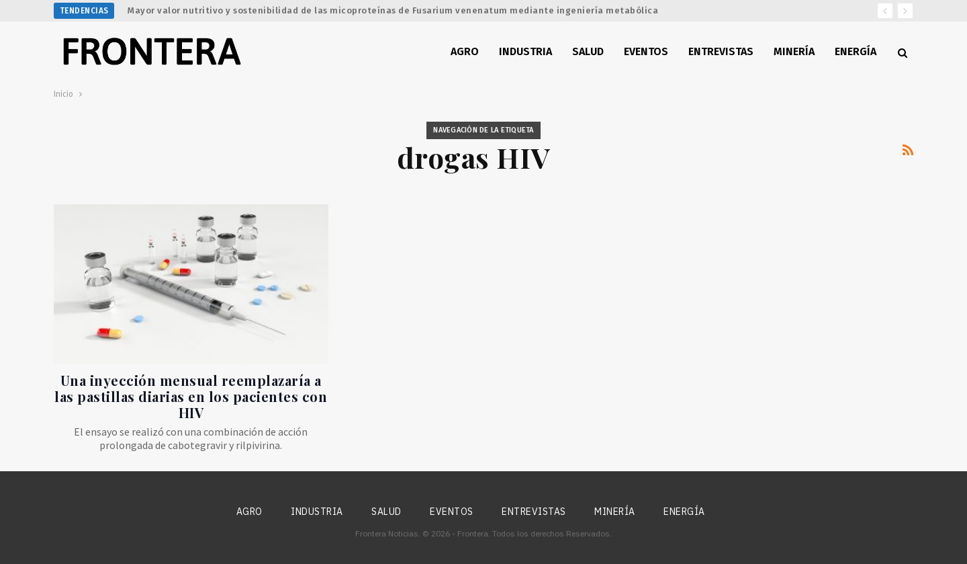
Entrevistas (720, 51)
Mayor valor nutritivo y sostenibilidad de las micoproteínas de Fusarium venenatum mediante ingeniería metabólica (393, 10)
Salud (588, 51)
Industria (525, 51)
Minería (794, 51)
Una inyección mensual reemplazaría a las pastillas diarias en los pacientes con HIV (190, 396)
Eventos (646, 51)
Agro (465, 51)
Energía (855, 51)
